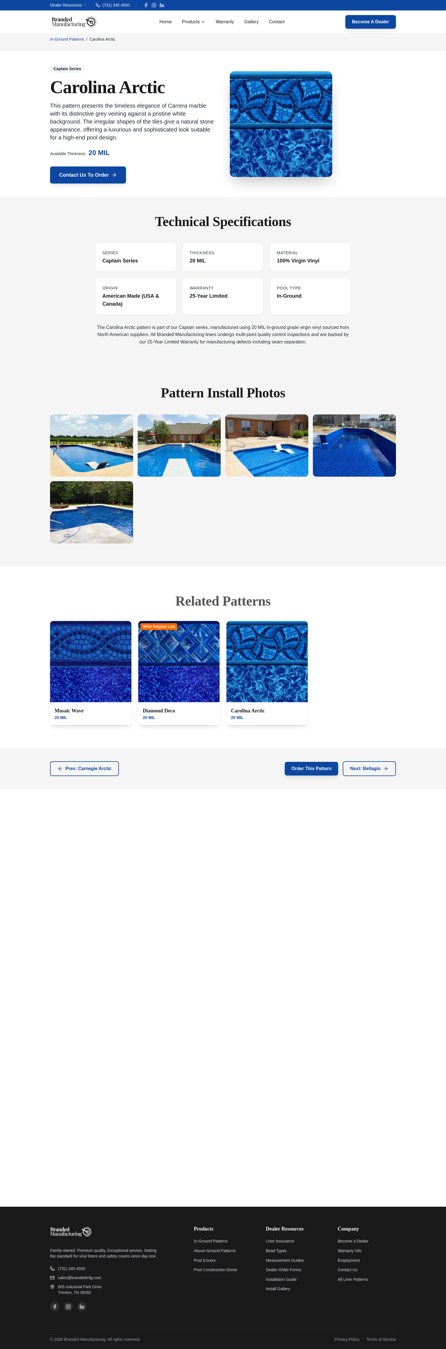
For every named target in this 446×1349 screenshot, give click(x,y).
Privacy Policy (347, 1339)
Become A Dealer (370, 21)
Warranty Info (350, 1250)
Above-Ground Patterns (215, 1250)
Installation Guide (281, 1279)
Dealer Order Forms (283, 1269)
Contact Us (347, 1269)
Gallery (251, 21)
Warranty (225, 21)
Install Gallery (278, 1289)
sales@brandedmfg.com (75, 1277)
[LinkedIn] (162, 5)
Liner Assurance (280, 1241)
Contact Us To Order (88, 175)
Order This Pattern (311, 768)
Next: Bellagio (369, 769)
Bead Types (276, 1250)
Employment (349, 1260)
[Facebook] (146, 5)
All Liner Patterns (353, 1279)
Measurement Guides (285, 1260)
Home (166, 21)
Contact (276, 21)
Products (193, 21)
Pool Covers (205, 1260)
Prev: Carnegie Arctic (84, 769)
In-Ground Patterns (67, 39)
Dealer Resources (68, 5)
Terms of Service (381, 1339)
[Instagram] (154, 5)
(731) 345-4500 (113, 5)
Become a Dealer (353, 1241)
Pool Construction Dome (215, 1269)
